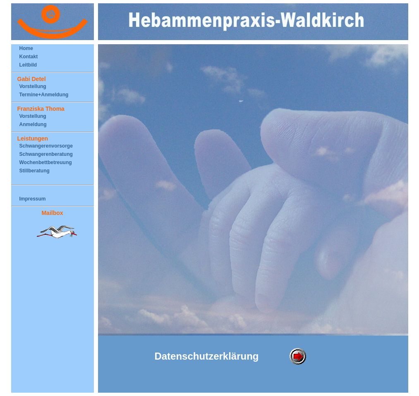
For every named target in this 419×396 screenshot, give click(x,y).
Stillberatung (34, 171)
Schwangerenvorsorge (46, 146)
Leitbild (28, 65)
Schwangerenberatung (46, 154)
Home (26, 48)
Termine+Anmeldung (44, 95)
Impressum (32, 199)
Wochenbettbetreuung (45, 162)
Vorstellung (32, 86)
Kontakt (28, 57)
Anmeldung (33, 124)
